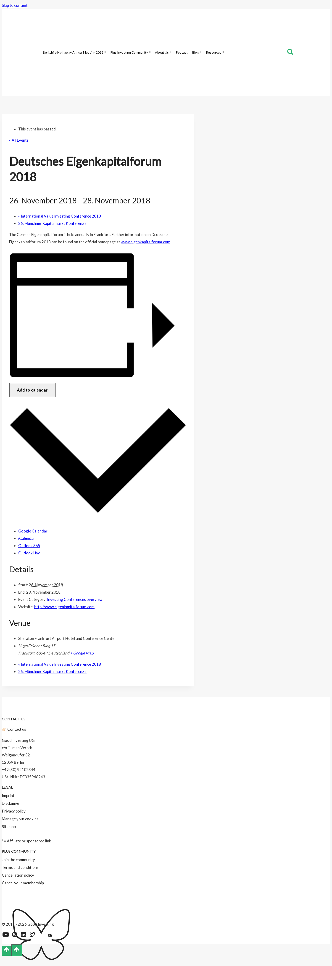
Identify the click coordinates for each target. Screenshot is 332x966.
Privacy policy (14, 811)
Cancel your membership (23, 882)
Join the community (18, 859)
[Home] (38, 52)
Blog (196, 52)
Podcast (182, 52)
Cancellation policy (18, 875)
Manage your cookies (20, 818)
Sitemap (9, 826)
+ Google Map (81, 653)
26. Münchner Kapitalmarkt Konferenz (52, 223)
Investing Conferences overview (75, 599)
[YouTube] (6, 936)
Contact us (16, 729)
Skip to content (15, 5)
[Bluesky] (41, 936)
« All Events (19, 140)
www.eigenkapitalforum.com (145, 241)
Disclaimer (11, 803)
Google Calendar (32, 531)
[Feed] (59, 936)
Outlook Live (29, 553)
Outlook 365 (29, 545)
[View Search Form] (290, 53)
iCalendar (26, 538)
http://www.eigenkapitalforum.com (64, 606)
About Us (163, 52)
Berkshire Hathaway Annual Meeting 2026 (74, 52)
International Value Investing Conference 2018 (59, 216)
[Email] (50, 936)
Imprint (8, 795)
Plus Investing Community (130, 52)
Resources (215, 52)
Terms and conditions (20, 867)
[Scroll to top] (6, 951)
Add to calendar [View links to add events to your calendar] (32, 390)
